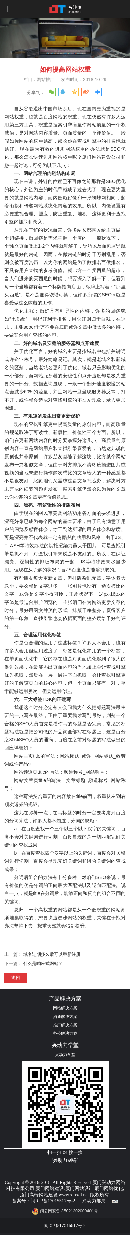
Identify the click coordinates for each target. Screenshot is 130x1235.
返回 (15, 977)
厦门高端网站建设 (39, 1194)
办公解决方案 (65, 1033)
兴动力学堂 (65, 1054)
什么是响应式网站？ (43, 963)
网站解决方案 (65, 1008)
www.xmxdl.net (74, 1194)
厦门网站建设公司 (101, 157)
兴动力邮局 (94, 1200)
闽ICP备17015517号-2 (53, 1200)
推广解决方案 (65, 1025)
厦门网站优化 (109, 1188)
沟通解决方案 (65, 1016)
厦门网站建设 (49, 1188)
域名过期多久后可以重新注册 (51, 954)
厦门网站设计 (79, 1188)
